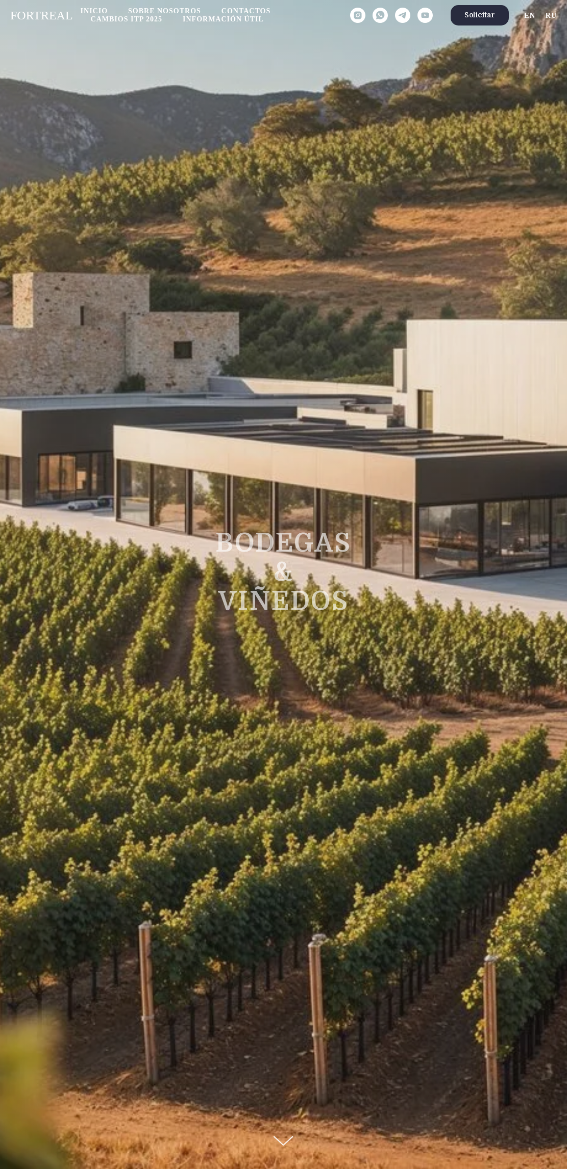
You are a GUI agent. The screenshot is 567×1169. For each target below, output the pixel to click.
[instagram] (357, 15)
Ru (551, 15)
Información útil (223, 19)
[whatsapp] (380, 15)
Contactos (245, 11)
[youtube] (425, 15)
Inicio (94, 11)
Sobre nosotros (164, 11)
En (529, 15)
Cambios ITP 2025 (126, 19)
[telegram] (402, 15)
